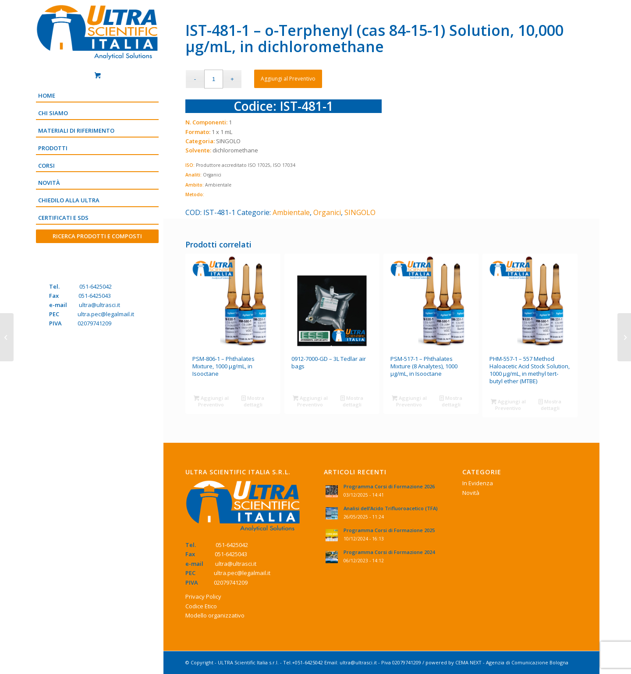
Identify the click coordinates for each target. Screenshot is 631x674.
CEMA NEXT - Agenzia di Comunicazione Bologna (511, 662)
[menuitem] (97, 96)
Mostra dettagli (252, 401)
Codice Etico (201, 606)
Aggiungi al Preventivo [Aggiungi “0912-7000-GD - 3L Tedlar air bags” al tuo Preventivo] (310, 401)
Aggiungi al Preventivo (288, 78)
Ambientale (291, 212)
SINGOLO (360, 212)
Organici (327, 212)
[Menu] (97, 251)
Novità (470, 493)
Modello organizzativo (215, 615)
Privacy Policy (203, 596)
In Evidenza (477, 483)
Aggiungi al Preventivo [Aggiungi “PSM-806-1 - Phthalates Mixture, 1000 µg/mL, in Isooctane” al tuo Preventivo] (211, 401)
